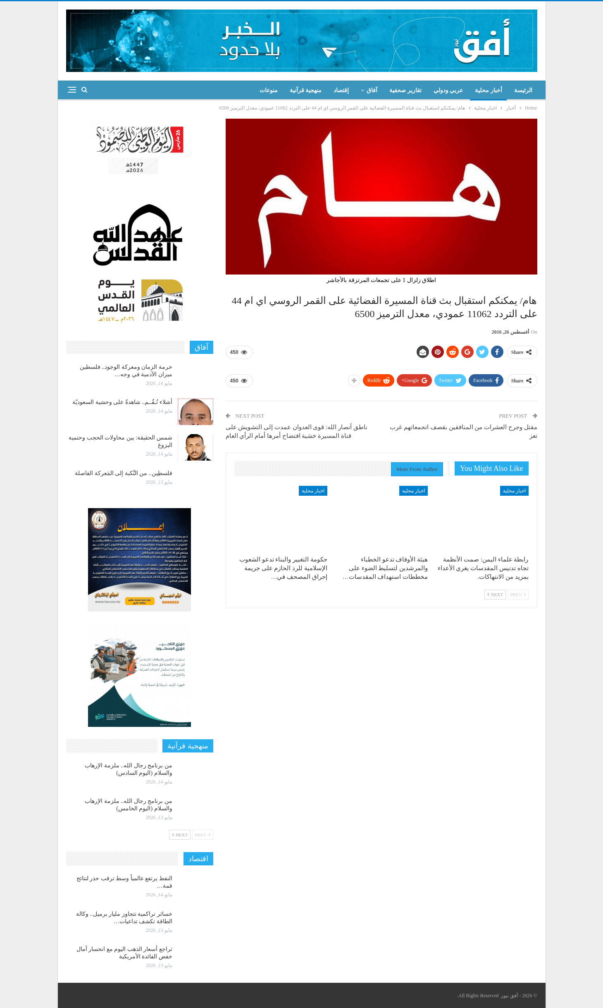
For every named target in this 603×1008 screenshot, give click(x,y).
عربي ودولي (448, 90)
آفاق (372, 90)
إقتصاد (341, 90)
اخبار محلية (514, 491)
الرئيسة (523, 90)
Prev (518, 594)
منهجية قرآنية (306, 90)
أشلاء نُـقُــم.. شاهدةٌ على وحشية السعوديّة (122, 402)
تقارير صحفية (405, 90)
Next (495, 594)
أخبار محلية (488, 90)
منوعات (269, 90)
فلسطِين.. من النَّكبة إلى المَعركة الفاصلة (123, 473)
